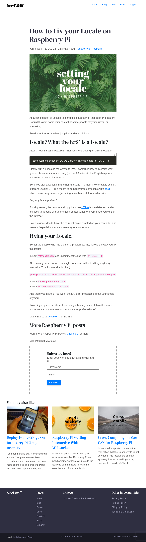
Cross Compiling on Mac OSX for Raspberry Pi (117, 440)
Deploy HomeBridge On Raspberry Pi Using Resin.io (26, 442)
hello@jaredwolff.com (23, 537)
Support (40, 525)
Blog (38, 503)
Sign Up (53, 382)
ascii (107, 189)
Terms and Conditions (123, 512)
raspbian (98, 48)
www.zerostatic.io (130, 536)
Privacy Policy (119, 498)
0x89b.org (53, 316)
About (39, 498)
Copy (112, 154)
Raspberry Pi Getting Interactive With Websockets (69, 442)
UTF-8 (85, 207)
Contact (40, 507)
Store (39, 520)
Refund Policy (119, 503)
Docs (39, 512)
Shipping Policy (119, 507)
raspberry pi (84, 48)
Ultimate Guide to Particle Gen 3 (79, 498)
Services (40, 516)
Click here (72, 333)
